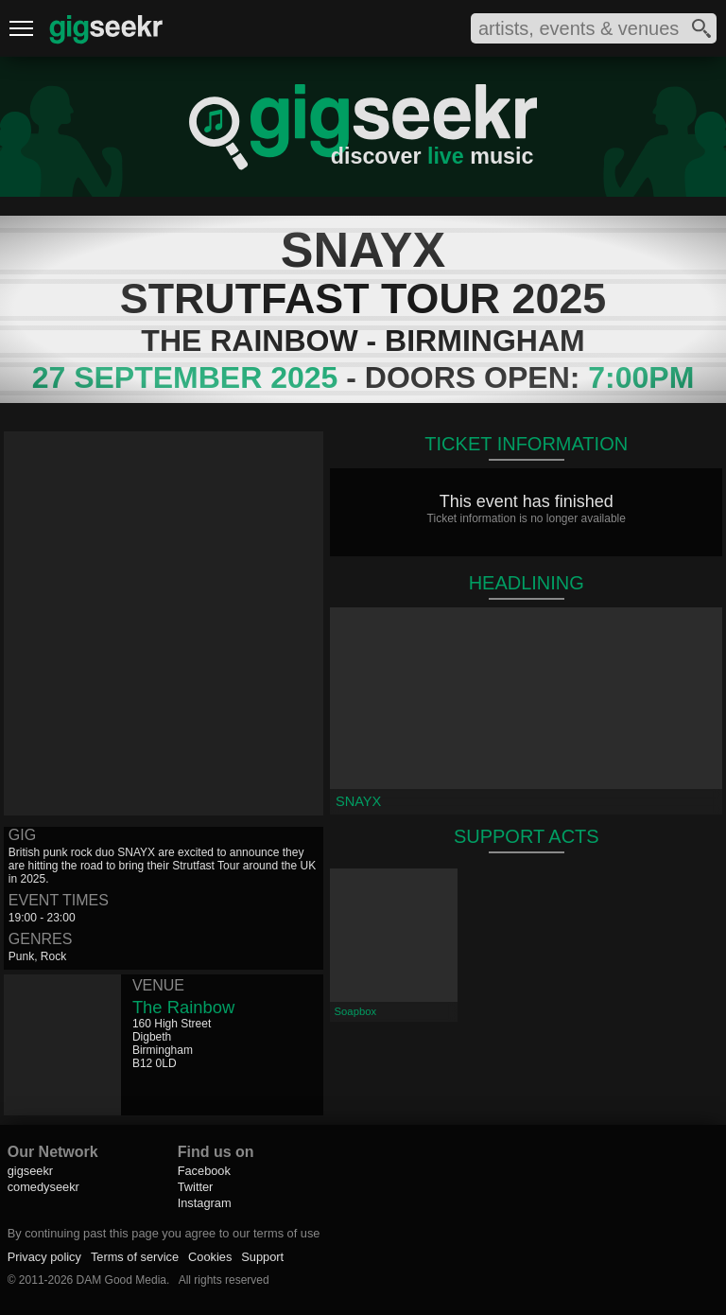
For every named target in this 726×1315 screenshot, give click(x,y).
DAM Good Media (121, 1280)
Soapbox (355, 1011)
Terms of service (135, 1257)
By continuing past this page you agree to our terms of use (164, 1233)
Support (262, 1257)
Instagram (205, 1203)
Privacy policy (44, 1257)
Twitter (196, 1187)
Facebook (204, 1171)
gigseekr (30, 1171)
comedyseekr (43, 1187)
